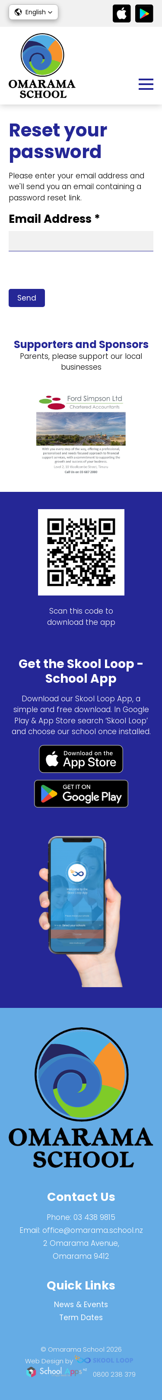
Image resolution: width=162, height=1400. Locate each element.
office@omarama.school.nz (92, 1230)
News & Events (81, 1304)
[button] (33, 12)
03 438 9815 (94, 1217)
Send (26, 298)
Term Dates (81, 1317)
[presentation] (74, 272)
